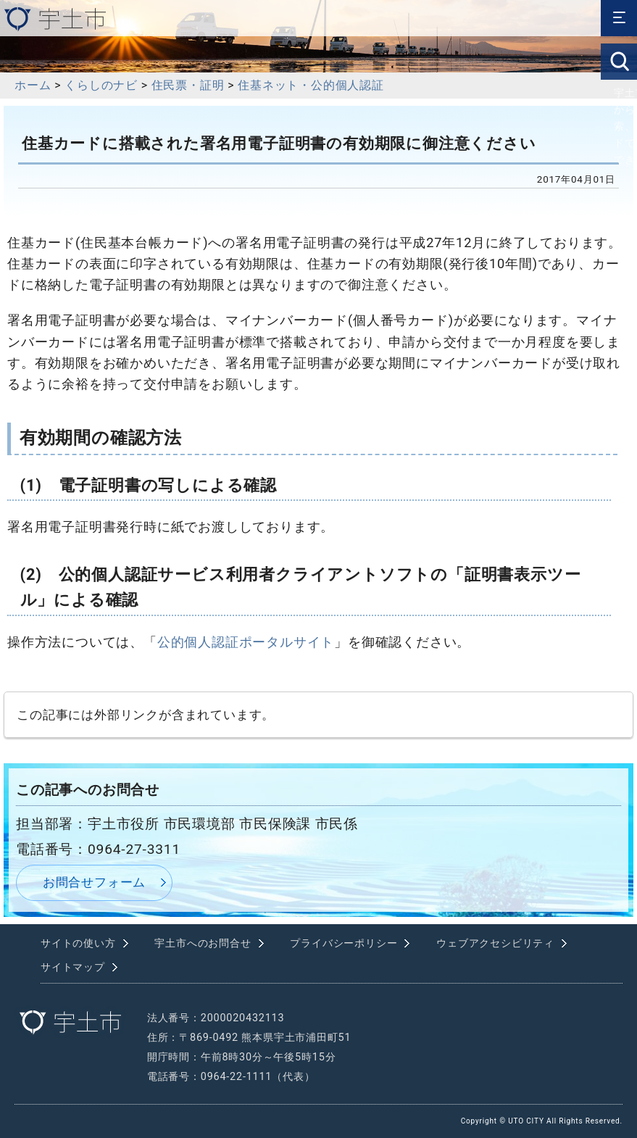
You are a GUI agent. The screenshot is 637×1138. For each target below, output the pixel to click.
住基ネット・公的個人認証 (311, 85)
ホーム (32, 85)
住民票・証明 (188, 85)
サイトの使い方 (78, 943)
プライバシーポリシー (343, 943)
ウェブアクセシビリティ (495, 943)
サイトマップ (73, 967)
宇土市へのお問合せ (202, 943)
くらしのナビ (101, 85)
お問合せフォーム (94, 882)
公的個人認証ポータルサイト (245, 641)
